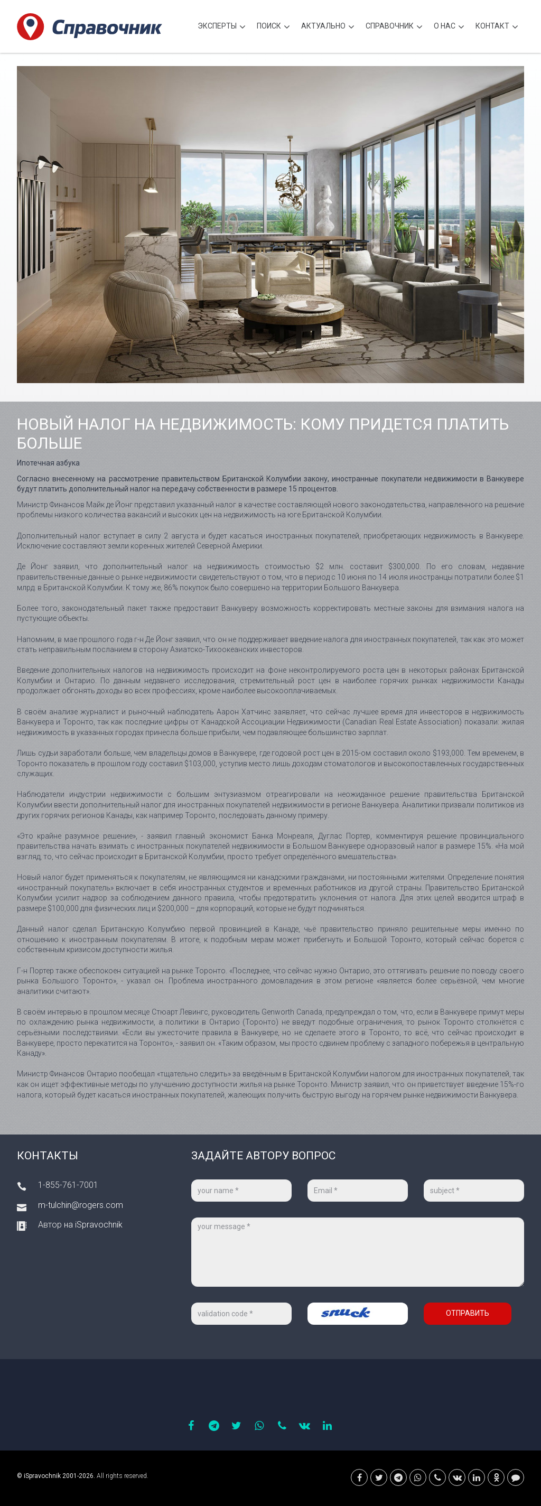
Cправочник (394, 27)
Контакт (496, 27)
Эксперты (222, 27)
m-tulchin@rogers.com (80, 1205)
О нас (449, 27)
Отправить (467, 1313)
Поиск (273, 27)
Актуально (328, 27)
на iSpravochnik (93, 1225)
